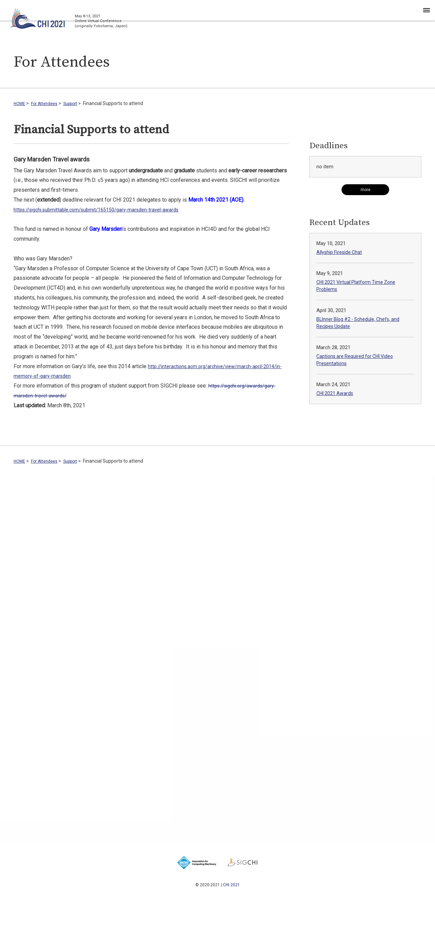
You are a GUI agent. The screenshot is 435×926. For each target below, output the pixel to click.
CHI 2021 (231, 884)
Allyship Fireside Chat (340, 252)
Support (77, 103)
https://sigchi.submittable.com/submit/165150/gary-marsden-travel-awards (104, 209)
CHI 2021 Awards (335, 393)
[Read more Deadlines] (365, 189)
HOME (20, 103)
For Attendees (48, 103)
